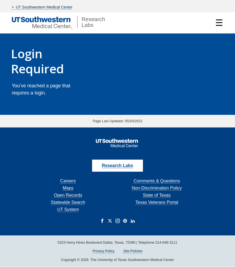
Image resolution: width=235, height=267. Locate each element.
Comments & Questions (157, 181)
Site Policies (132, 251)
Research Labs (117, 165)
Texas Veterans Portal (157, 202)
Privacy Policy (104, 251)
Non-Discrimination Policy (157, 188)
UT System (68, 209)
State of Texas (157, 195)
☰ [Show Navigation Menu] (219, 23)
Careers (68, 181)
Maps (68, 188)
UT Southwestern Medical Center (44, 7)
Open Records (68, 195)
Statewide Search (68, 202)
